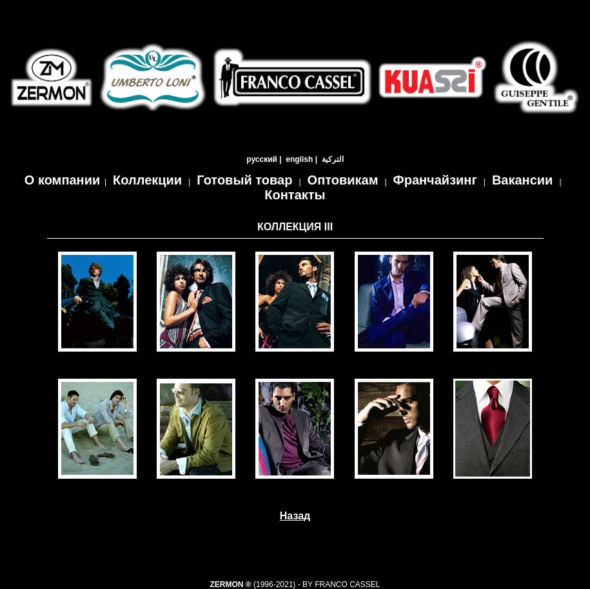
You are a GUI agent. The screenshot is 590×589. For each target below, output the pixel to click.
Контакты (294, 195)
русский (261, 159)
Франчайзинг (435, 180)
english (299, 159)
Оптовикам (343, 180)
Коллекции (147, 180)
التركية (333, 159)
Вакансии (522, 180)
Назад (295, 515)
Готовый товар (244, 180)
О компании (62, 180)
